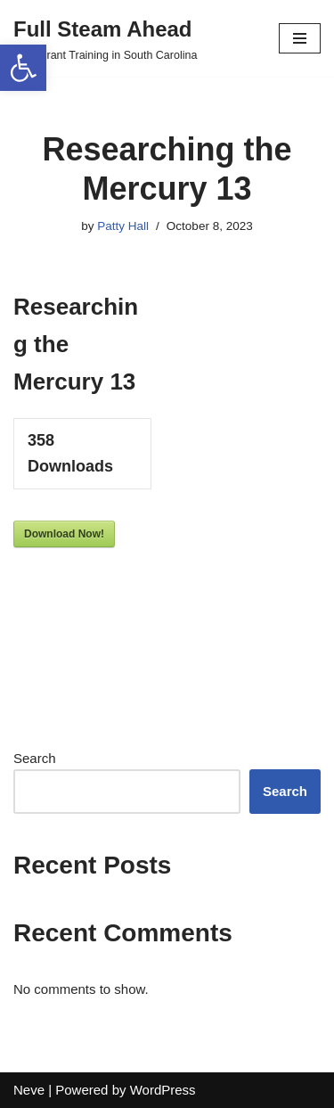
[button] (23, 68)
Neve (29, 1089)
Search (34, 758)
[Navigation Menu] (300, 38)
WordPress (163, 1089)
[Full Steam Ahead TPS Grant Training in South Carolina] (105, 38)
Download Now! (64, 534)
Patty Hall (123, 226)
